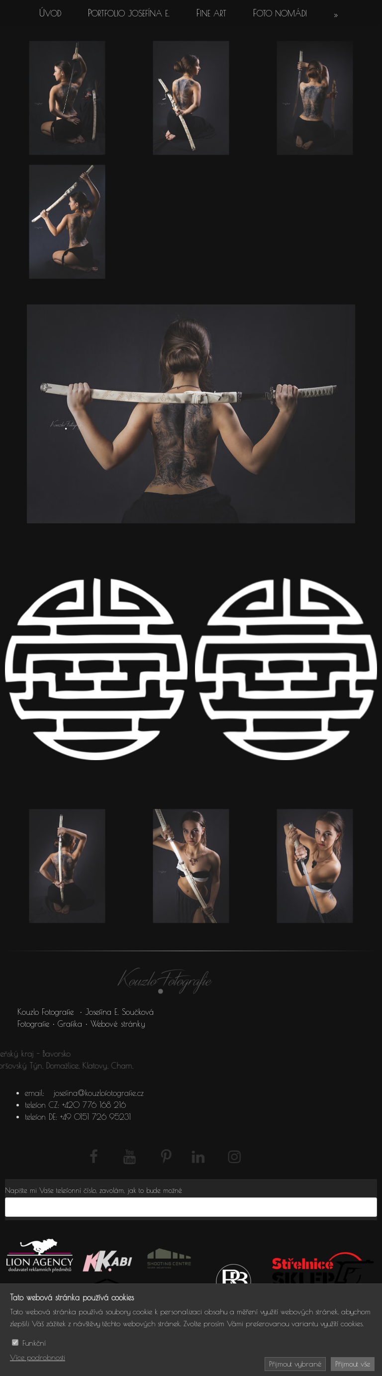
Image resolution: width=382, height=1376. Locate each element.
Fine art (211, 12)
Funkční (34, 1343)
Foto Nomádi (280, 12)
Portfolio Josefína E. (129, 12)
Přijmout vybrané (295, 1364)
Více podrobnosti (37, 1357)
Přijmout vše (352, 1364)
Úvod (50, 12)
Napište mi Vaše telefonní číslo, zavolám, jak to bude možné (93, 1190)
